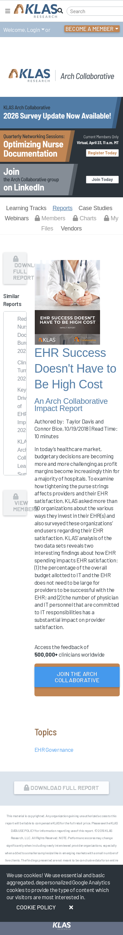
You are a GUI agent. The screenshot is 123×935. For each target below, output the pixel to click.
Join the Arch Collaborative (77, 677)
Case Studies (95, 208)
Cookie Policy (36, 907)
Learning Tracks (26, 208)
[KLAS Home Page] (33, 11)
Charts (84, 218)
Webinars (17, 218)
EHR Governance (53, 749)
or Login (76, 701)
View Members (20, 503)
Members (50, 218)
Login (33, 29)
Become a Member (90, 28)
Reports (62, 208)
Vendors (71, 228)
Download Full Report (20, 268)
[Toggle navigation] (7, 11)
